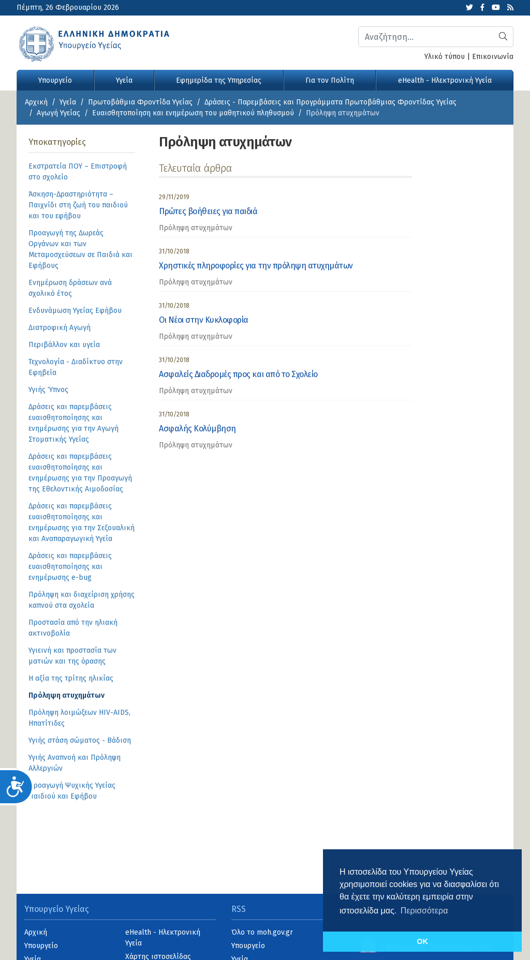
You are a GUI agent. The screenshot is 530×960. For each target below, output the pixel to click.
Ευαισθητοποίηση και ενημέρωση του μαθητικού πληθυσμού (193, 113)
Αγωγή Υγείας (58, 113)
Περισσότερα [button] (424, 910)
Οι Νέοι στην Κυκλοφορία (203, 320)
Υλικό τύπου (444, 56)
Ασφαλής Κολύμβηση (197, 428)
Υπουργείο (55, 80)
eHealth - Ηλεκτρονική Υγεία (445, 80)
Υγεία (124, 80)
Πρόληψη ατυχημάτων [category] (195, 227)
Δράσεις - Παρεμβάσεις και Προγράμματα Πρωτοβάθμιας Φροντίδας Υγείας (330, 102)
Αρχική (36, 102)
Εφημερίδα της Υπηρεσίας (218, 80)
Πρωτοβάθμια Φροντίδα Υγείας (140, 102)
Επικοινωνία (492, 56)
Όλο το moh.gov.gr (262, 932)
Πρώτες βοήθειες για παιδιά (208, 211)
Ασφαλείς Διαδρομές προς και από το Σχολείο (238, 374)
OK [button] (422, 941)
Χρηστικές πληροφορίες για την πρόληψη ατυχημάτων (256, 266)
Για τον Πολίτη (329, 80)
